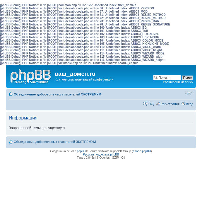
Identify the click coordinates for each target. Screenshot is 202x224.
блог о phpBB (142, 151)
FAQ (151, 104)
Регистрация (170, 104)
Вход (189, 104)
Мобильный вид (180, 93)
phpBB (81, 151)
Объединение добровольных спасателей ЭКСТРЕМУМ (57, 94)
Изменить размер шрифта (189, 93)
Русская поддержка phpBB (101, 154)
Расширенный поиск (178, 82)
